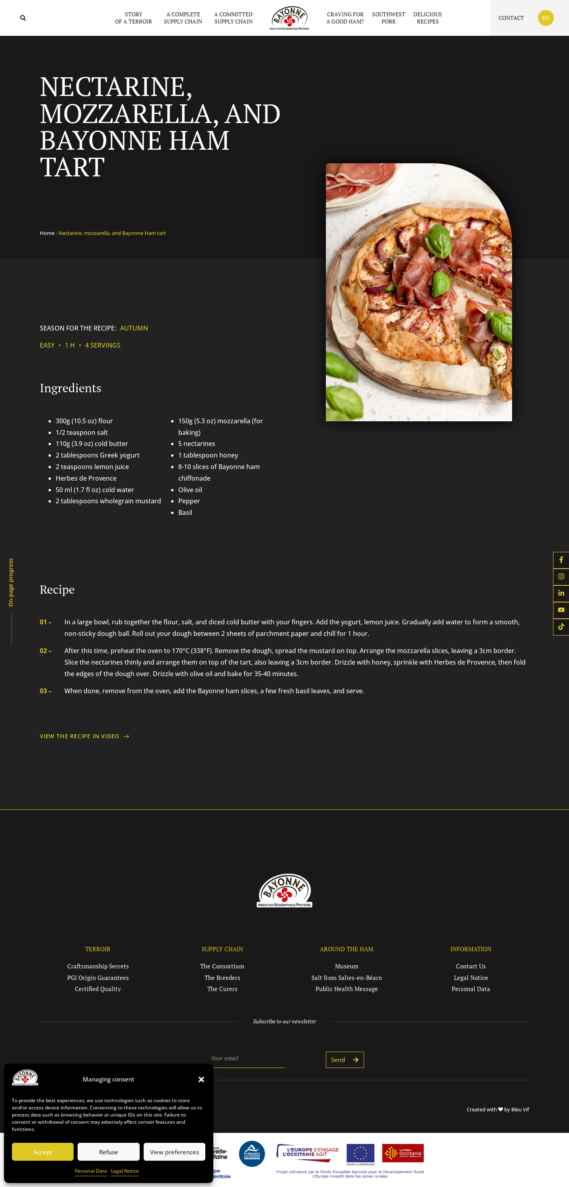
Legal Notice (125, 1170)
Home (47, 233)
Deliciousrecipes (427, 17)
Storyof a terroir (135, 17)
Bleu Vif (520, 1109)
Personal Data (91, 1170)
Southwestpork (388, 17)
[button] (201, 1079)
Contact (511, 18)
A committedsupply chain (233, 17)
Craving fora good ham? (345, 17)
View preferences (174, 1152)
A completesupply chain (185, 17)
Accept (43, 1152)
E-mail (213, 1040)
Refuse (108, 1152)
